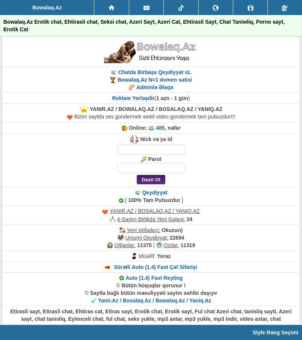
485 (160, 128)
